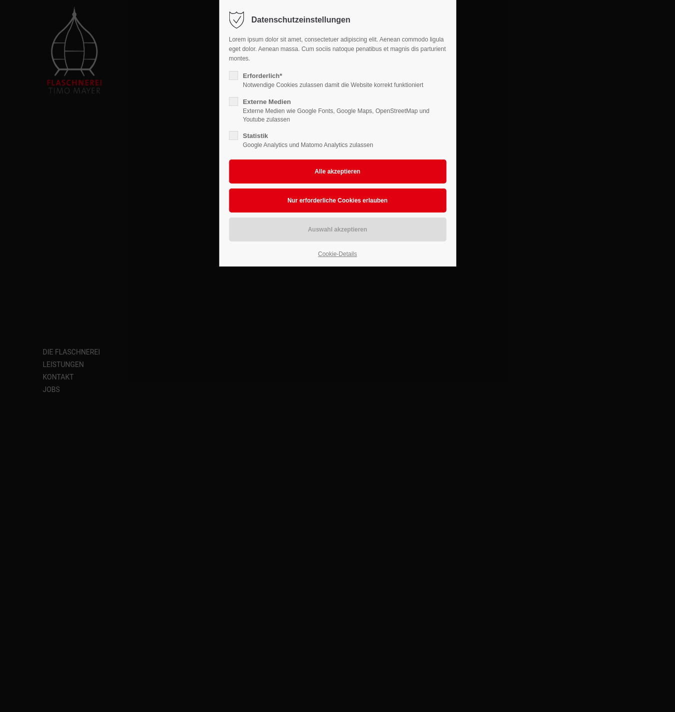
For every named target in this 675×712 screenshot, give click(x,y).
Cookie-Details (337, 254)
